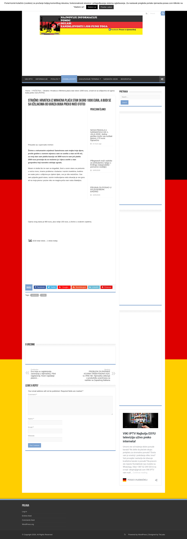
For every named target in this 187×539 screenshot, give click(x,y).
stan (44, 295)
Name (31, 419)
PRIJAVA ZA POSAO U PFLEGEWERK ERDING (100, 189)
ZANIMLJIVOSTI (69, 79)
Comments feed (28, 520)
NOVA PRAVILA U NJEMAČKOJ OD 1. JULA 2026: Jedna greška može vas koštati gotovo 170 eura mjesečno (101, 135)
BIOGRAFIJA (126, 79)
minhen (35, 295)
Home (27, 91)
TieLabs (162, 535)
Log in (24, 512)
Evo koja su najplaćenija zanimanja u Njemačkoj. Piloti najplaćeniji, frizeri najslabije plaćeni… (45, 374)
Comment (32, 394)
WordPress (142, 535)
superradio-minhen (46, 145)
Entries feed (26, 516)
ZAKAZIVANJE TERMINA (89, 79)
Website (31, 436)
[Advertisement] (93, 54)
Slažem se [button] (92, 7)
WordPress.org (28, 524)
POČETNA (36, 91)
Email (31, 427)
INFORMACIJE (42, 79)
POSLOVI (54, 79)
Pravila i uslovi (106, 7)
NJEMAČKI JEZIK (110, 79)
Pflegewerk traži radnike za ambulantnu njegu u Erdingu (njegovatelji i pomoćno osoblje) (101, 163)
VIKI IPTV (29, 79)
